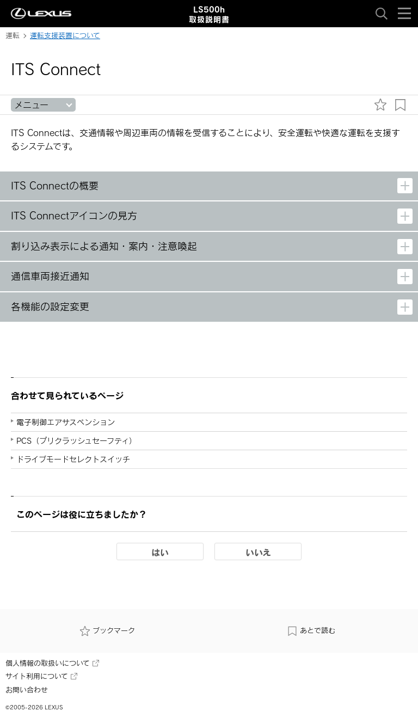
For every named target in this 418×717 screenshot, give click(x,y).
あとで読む (311, 631)
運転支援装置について (65, 35)
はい (160, 552)
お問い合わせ (26, 689)
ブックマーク (107, 631)
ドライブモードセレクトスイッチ (73, 459)
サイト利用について (41, 676)
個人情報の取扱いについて (52, 663)
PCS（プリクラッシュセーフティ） (76, 440)
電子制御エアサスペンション (65, 422)
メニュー (31, 105)
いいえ (258, 552)
